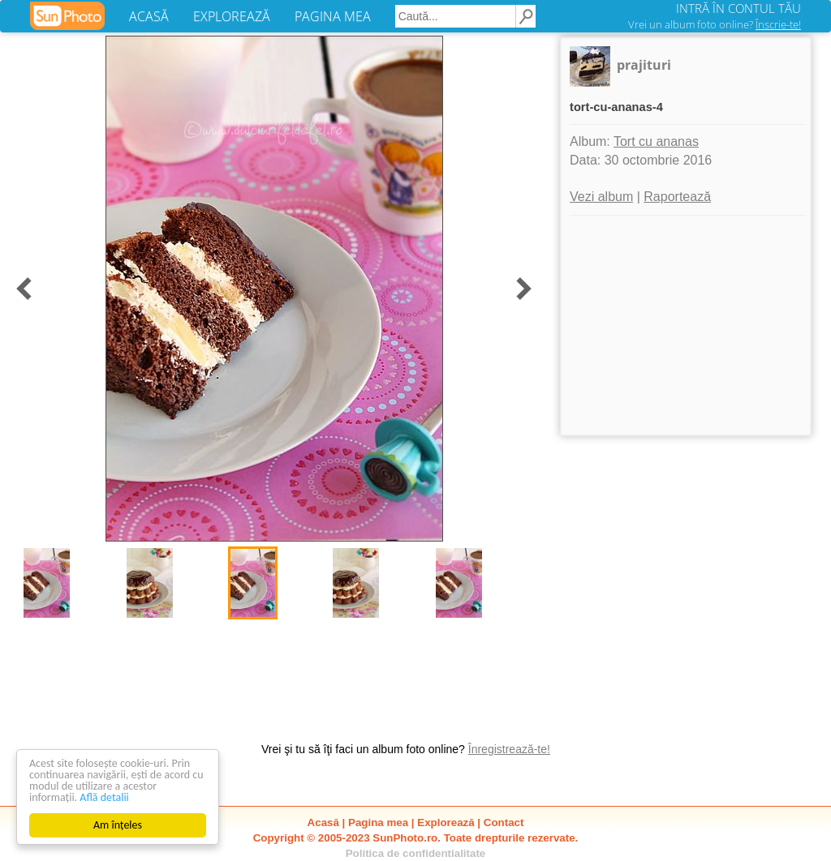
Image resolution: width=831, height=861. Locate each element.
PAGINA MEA (333, 16)
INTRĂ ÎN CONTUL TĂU (738, 8)
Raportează (677, 196)
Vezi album (601, 196)
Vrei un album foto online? (714, 24)
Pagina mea (378, 822)
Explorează (445, 822)
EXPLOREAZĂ (231, 16)
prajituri (644, 65)
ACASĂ (149, 16)
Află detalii (104, 797)
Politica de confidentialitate (416, 853)
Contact (504, 822)
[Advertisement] (685, 325)
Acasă (323, 822)
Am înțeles (117, 825)
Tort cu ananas (656, 141)
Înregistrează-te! (509, 749)
